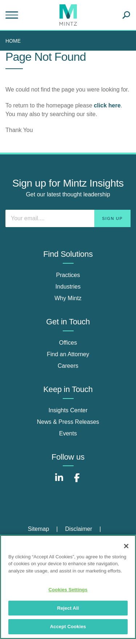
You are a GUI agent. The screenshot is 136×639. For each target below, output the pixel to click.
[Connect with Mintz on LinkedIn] (59, 481)
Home (13, 41)
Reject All (68, 608)
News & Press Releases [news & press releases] (68, 422)
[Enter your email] (68, 218)
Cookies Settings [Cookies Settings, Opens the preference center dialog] (68, 589)
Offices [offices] (68, 343)
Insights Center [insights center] (68, 410)
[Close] (126, 546)
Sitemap (38, 529)
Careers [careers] (68, 366)
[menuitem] (14, 41)
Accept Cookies (68, 626)
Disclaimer (78, 529)
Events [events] (68, 433)
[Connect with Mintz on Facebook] (77, 481)
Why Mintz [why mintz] (68, 298)
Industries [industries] (68, 287)
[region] (68, 587)
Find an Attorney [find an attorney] (68, 354)
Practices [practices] (68, 275)
